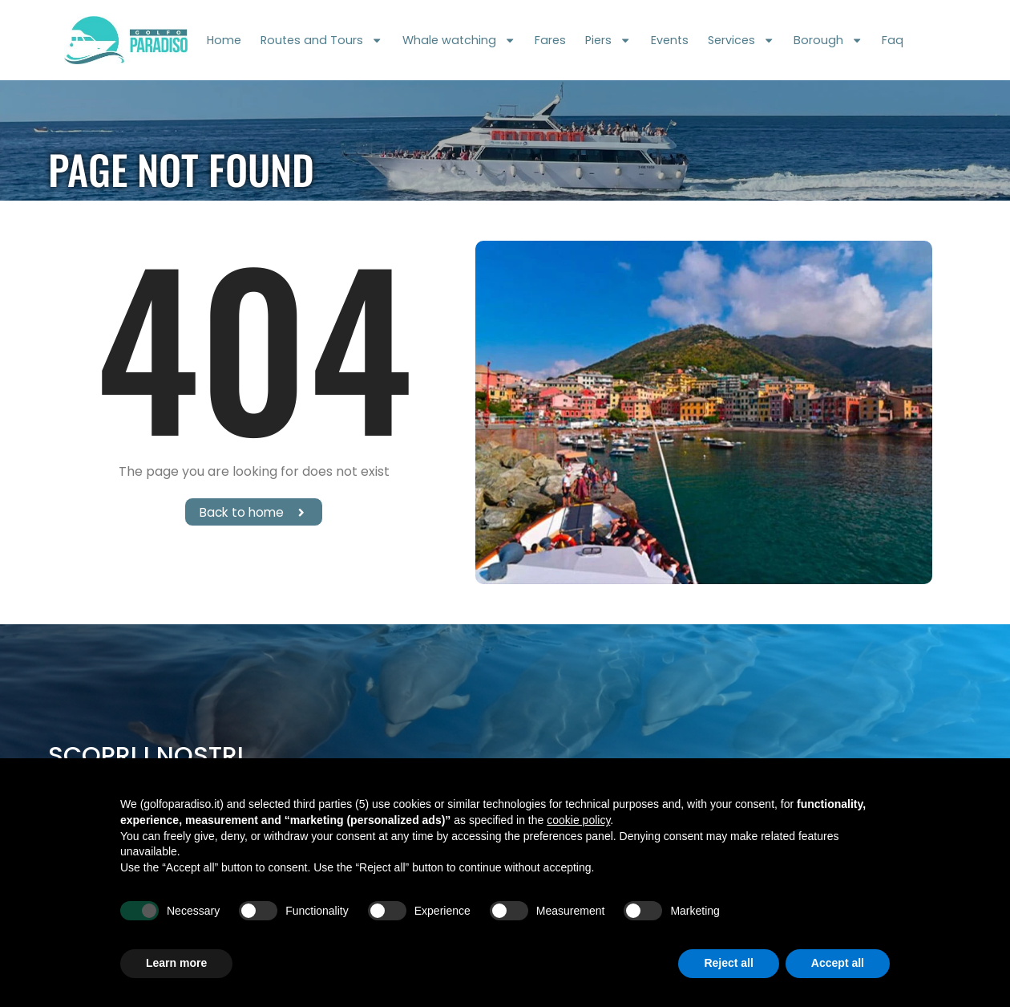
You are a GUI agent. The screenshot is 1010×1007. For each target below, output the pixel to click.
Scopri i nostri (146, 755)
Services (741, 40)
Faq (892, 40)
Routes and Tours (321, 40)
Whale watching (458, 40)
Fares (550, 40)
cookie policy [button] (578, 820)
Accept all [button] (837, 962)
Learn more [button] (176, 962)
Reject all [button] (728, 962)
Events (670, 40)
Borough (828, 40)
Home (224, 40)
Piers (608, 40)
